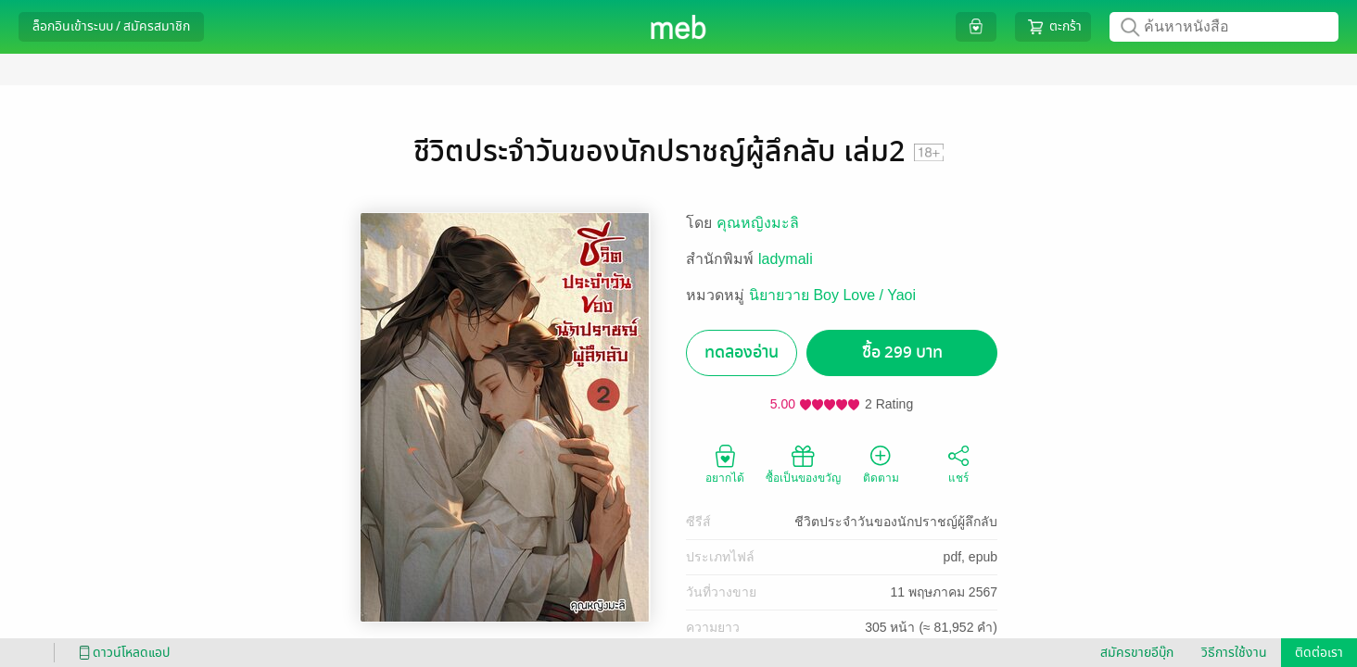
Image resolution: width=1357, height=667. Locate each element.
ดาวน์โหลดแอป (121, 652)
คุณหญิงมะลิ (758, 223)
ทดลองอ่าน (741, 352)
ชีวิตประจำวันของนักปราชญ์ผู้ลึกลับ (895, 521)
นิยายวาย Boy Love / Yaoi (832, 295)
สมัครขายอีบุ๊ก (1136, 652)
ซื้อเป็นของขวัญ (803, 463)
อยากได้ (724, 463)
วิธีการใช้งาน (1234, 652)
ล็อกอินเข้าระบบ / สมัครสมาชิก (111, 26)
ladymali (785, 259)
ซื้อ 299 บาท (902, 352)
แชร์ (958, 463)
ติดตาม (881, 463)
